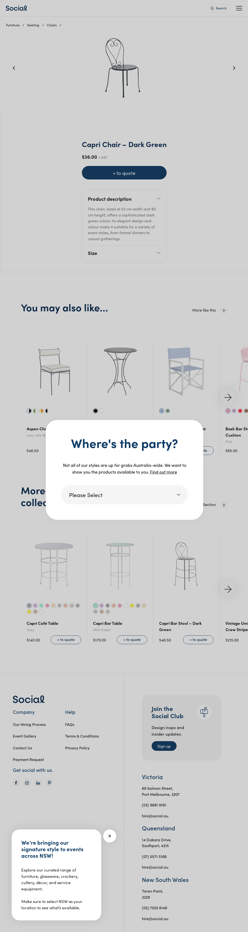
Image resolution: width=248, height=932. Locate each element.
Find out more (163, 472)
